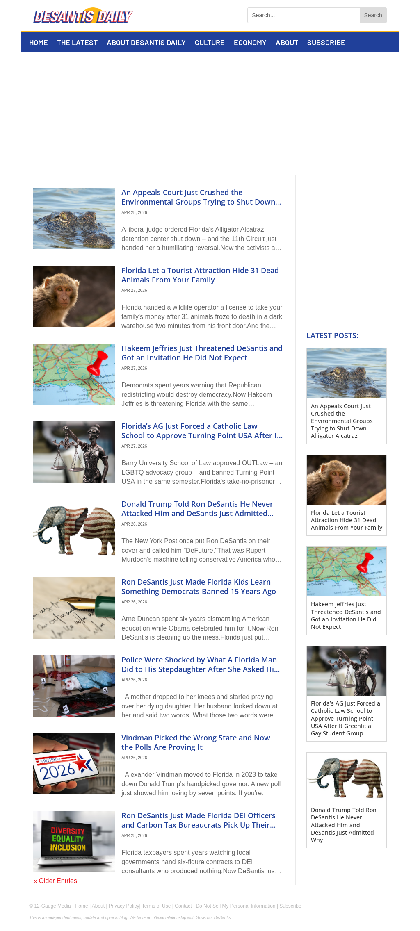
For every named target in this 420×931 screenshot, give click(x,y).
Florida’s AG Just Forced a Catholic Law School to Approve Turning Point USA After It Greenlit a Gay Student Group (200, 435)
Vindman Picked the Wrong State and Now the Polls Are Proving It (195, 742)
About (287, 43)
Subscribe (326, 43)
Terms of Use (156, 906)
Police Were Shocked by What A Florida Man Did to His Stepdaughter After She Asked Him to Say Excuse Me (201, 669)
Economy (250, 43)
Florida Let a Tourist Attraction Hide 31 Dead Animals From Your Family (200, 275)
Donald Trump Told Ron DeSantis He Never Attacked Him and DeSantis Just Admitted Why (197, 513)
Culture (210, 43)
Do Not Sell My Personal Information (235, 906)
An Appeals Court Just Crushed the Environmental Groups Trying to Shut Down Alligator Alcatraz (198, 201)
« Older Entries (55, 880)
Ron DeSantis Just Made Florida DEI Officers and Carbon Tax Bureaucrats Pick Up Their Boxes (198, 825)
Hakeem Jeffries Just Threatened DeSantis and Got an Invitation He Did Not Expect (202, 352)
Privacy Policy (124, 906)
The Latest (77, 43)
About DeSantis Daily (146, 43)
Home (38, 43)
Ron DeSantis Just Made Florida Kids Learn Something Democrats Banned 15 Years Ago (198, 586)
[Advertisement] (210, 114)
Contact (183, 906)
